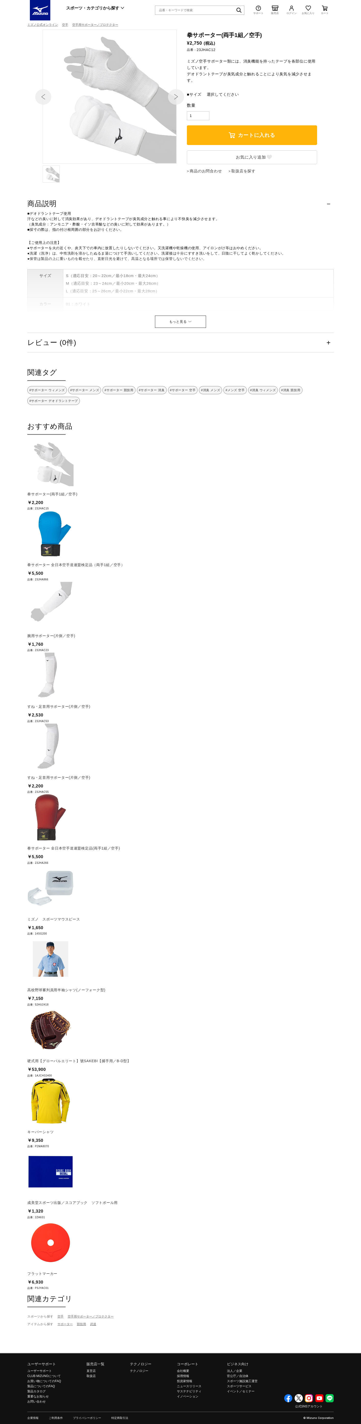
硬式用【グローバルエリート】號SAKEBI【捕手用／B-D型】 (79, 1088)
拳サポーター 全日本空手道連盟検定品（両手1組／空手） (76, 592)
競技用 (81, 1352)
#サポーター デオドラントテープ (53, 428)
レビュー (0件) (51, 370)
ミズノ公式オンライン (42, 25)
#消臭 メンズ (210, 418)
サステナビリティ (189, 1419)
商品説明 (42, 231)
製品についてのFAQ (41, 1414)
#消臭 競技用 (290, 418)
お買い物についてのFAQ (44, 1408)
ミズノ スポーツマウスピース (53, 947)
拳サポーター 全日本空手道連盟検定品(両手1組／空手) (73, 876)
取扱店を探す (243, 198)
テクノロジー (140, 1392)
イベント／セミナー (241, 1419)
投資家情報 (184, 1408)
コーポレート (187, 1392)
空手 (65, 25)
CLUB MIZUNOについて (44, 1403)
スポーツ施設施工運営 (242, 1408)
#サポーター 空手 (183, 418)
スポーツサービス (239, 1414)
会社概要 (183, 1398)
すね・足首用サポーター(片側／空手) (58, 734)
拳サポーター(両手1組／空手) (52, 522)
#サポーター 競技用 (119, 418)
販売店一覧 (95, 1392)
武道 (93, 1352)
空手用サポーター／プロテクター (95, 25)
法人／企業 (234, 1398)
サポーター (65, 1352)
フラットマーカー (42, 1301)
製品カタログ (36, 1419)
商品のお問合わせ (206, 198)
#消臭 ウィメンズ (263, 418)
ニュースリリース (189, 1414)
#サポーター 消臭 (152, 418)
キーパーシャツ (40, 1159)
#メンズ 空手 (235, 418)
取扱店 (91, 1403)
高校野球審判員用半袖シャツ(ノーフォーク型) (66, 1017)
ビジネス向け (237, 1392)
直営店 (91, 1398)
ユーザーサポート (41, 1392)
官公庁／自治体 (237, 1403)
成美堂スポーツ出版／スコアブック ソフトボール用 (72, 1230)
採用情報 (183, 1403)
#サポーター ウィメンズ (47, 418)
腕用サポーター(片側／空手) (51, 663)
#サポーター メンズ (84, 418)
